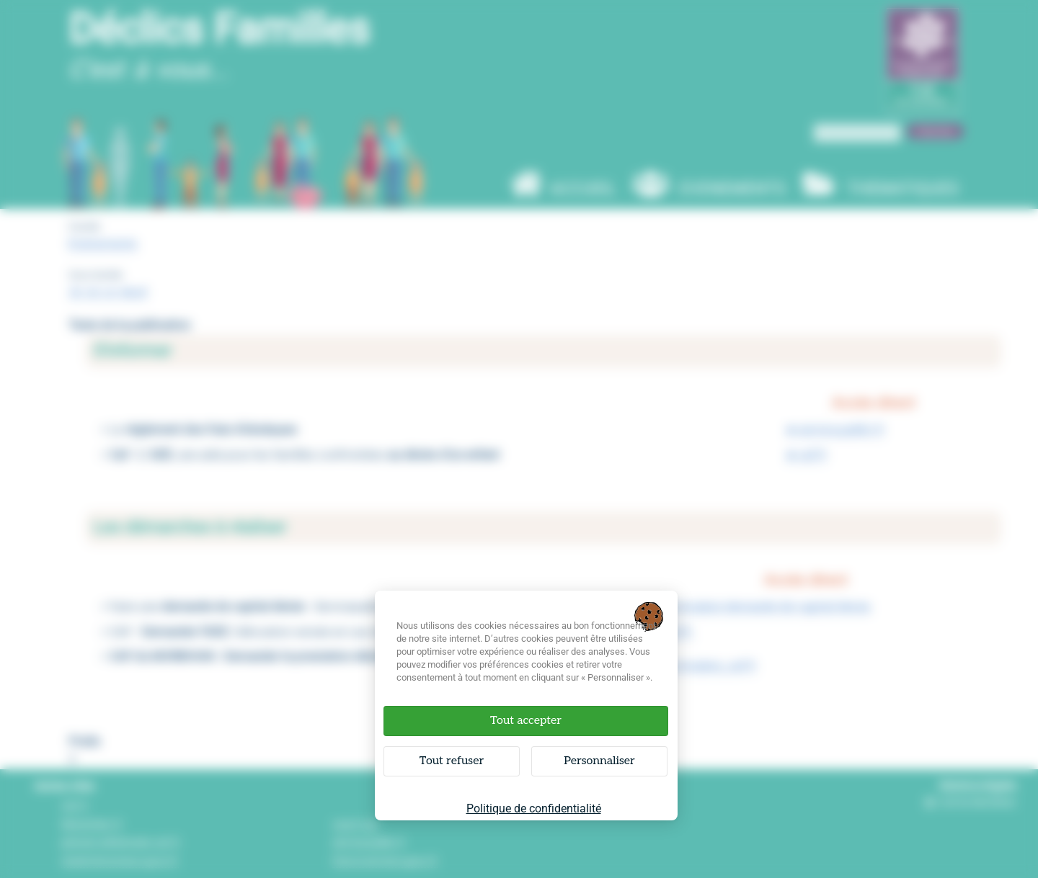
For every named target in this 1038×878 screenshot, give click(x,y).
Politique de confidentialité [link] (533, 808)
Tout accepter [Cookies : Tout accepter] (526, 720)
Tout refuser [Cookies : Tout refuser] (452, 761)
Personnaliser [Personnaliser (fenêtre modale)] (599, 761)
